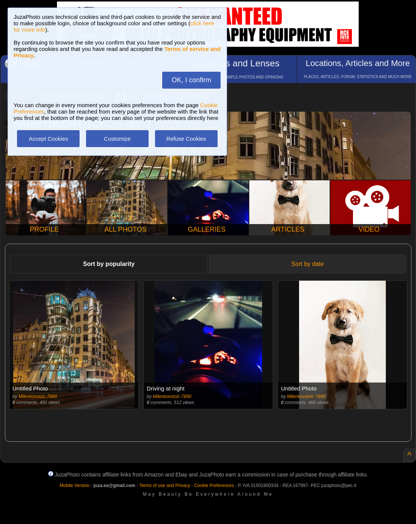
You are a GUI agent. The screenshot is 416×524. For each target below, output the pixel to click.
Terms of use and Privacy (164, 485)
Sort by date (307, 264)
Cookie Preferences (214, 485)
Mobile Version (74, 485)
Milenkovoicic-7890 (37, 396)
